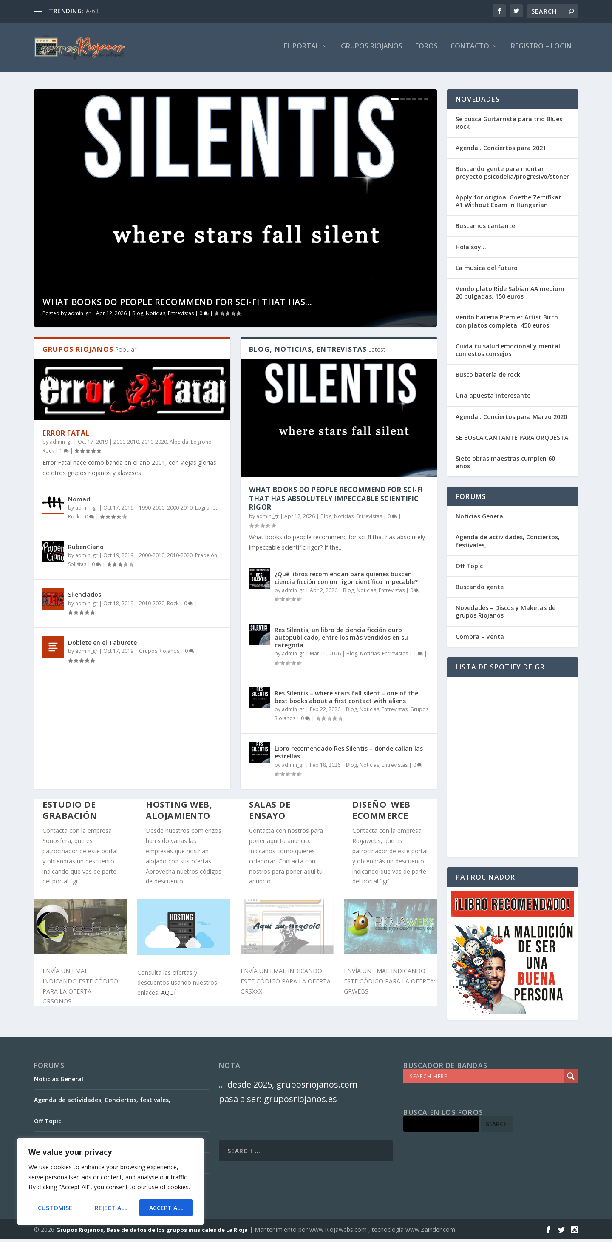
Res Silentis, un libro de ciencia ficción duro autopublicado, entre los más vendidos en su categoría (341, 640)
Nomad (79, 502)
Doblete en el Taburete (102, 645)
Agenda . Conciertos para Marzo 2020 (511, 419)
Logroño (201, 444)
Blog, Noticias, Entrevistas (163, 316)
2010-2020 (154, 444)
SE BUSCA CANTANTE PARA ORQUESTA (512, 440)
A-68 (92, 11)
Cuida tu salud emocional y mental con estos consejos (508, 353)
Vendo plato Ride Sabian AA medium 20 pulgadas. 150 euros (510, 295)
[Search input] (485, 1079)
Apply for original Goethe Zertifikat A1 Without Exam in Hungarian (508, 204)
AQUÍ (168, 995)
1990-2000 (151, 510)
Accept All (166, 1208)
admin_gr (79, 316)
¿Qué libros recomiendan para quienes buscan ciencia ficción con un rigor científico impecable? (346, 580)
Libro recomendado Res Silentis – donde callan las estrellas (349, 755)
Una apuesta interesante (493, 398)
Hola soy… (471, 250)
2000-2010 (126, 444)
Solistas (77, 567)
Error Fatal (66, 436)
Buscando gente (480, 590)
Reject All (110, 1208)
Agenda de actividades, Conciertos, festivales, (508, 544)
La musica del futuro (487, 271)
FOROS (426, 50)
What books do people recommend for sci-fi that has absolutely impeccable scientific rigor (336, 501)
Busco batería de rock (488, 377)
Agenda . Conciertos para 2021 (501, 150)
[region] (110, 1181)
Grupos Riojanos (159, 654)
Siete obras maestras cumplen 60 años (505, 465)
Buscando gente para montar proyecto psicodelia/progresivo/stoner (512, 175)
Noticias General (480, 519)
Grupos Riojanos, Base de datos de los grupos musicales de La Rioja (152, 1232)
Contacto (469, 50)
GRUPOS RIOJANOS (371, 50)
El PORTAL (301, 50)
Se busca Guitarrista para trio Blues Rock (509, 126)
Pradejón (206, 557)
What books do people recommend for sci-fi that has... (177, 304)
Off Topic (469, 569)
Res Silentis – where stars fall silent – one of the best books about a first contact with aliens (346, 700)
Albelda (179, 444)
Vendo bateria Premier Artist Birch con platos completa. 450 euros (507, 324)
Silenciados (84, 597)
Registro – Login (541, 50)
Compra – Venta (480, 639)
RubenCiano (86, 550)
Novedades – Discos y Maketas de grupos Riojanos (505, 614)
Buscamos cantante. (486, 229)
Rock (48, 453)
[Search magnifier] (571, 1079)
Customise (55, 1208)
